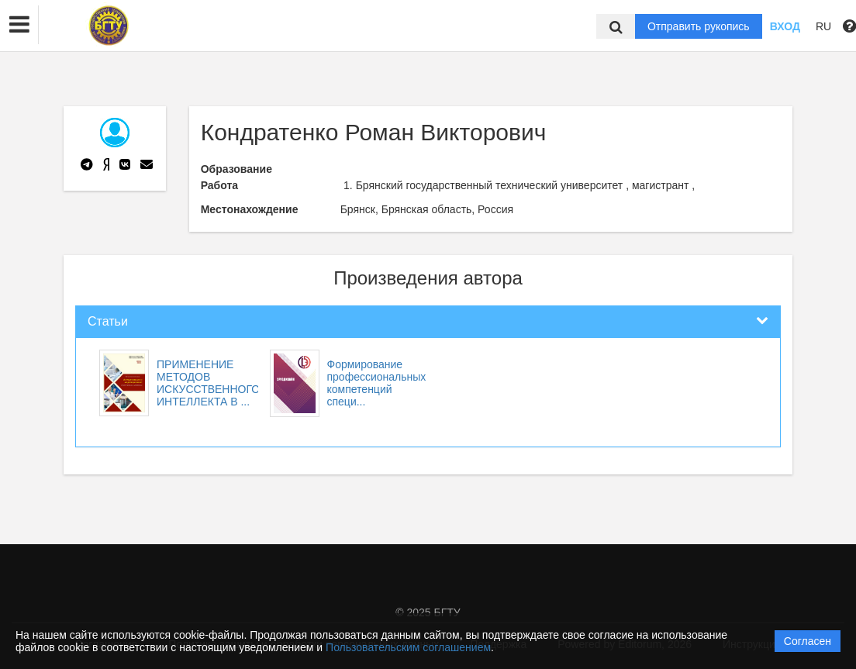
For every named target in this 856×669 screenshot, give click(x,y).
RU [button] (823, 26)
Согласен (807, 641)
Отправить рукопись (698, 26)
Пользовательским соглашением (408, 647)
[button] (19, 24)
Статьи (108, 321)
